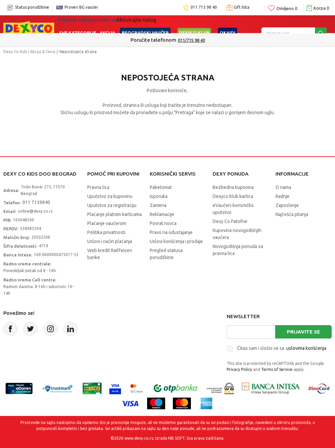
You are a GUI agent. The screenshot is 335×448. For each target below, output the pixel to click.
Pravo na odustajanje (171, 232)
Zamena (158, 205)
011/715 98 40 (191, 40)
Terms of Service (277, 369)
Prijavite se (303, 331)
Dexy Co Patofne (230, 221)
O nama (283, 187)
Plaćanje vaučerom (106, 223)
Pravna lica (98, 187)
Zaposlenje (287, 205)
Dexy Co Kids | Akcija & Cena (29, 51)
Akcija (107, 24)
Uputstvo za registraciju (111, 205)
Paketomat (161, 187)
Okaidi (227, 24)
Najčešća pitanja (291, 214)
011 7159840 (36, 202)
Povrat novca (163, 223)
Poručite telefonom (153, 40)
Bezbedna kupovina (233, 187)
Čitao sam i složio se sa (281, 348)
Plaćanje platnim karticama (114, 214)
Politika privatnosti (106, 232)
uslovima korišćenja (306, 348)
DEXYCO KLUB (194, 24)
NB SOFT (176, 438)
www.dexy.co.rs (138, 438)
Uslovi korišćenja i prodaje (176, 241)
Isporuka (159, 196)
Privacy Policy (239, 369)
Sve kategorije (77, 24)
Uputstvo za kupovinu (109, 196)
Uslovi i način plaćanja (109, 241)
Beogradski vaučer (145, 24)
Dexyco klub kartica (233, 196)
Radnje (282, 196)
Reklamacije (162, 214)
